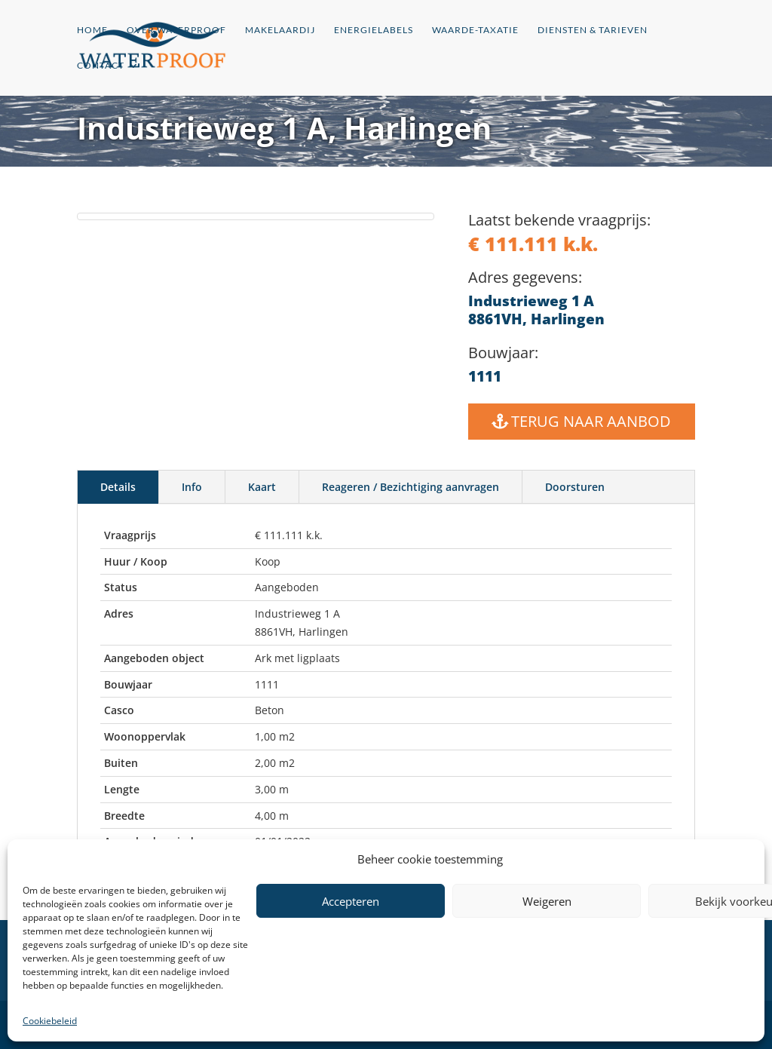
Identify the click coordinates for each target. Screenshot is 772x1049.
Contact (100, 65)
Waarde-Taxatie (475, 30)
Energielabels (373, 30)
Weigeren (546, 901)
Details (118, 487)
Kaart (262, 487)
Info (192, 487)
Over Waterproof (176, 30)
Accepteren (350, 901)
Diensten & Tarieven (593, 30)
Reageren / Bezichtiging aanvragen (410, 487)
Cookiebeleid (50, 1020)
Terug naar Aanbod (591, 421)
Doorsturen (575, 487)
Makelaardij (280, 30)
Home (92, 30)
